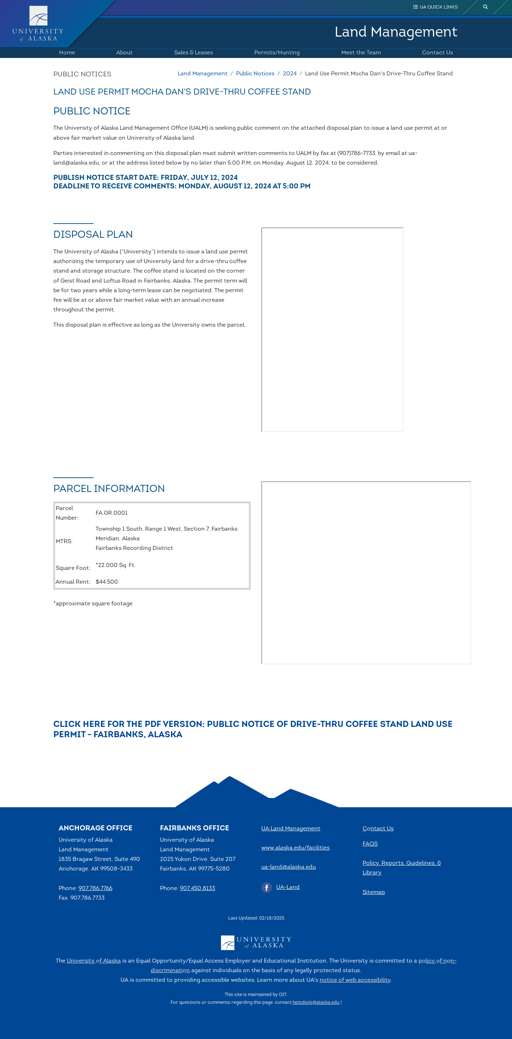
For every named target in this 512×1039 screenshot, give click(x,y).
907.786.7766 (95, 888)
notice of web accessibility (355, 980)
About (123, 53)
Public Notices (255, 74)
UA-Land (288, 887)
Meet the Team (359, 53)
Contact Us (436, 53)
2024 (290, 74)
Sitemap (374, 892)
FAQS (370, 844)
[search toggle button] (485, 7)
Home (65, 53)
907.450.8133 (197, 888)
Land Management (396, 33)
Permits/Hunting (275, 53)
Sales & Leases (192, 53)
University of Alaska (94, 961)
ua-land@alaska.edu (288, 867)
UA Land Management (290, 829)
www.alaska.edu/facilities (295, 848)
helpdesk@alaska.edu (316, 1002)
